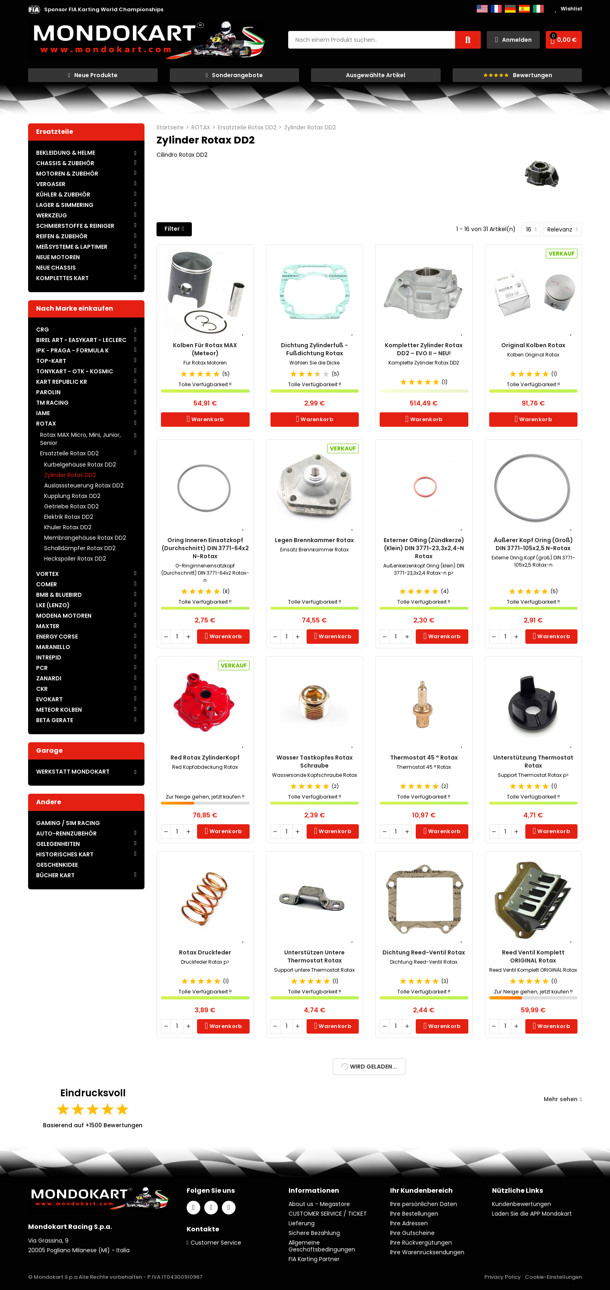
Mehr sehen (563, 1099)
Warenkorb (207, 419)
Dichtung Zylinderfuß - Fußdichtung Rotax (314, 349)
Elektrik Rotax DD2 (68, 517)
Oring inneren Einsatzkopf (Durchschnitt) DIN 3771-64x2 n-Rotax (205, 548)
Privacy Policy (502, 1277)
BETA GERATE (54, 720)
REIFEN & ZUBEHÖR (61, 236)
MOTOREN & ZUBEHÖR (67, 174)
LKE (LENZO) (53, 605)
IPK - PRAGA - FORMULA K (72, 350)
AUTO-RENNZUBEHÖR (66, 833)
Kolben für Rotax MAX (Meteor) (205, 349)
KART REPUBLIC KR (61, 382)
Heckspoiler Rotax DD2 (75, 559)
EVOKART (49, 699)
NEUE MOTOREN (58, 257)
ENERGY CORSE (57, 637)
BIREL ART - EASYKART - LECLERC (81, 340)
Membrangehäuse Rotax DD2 (85, 538)
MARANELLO (53, 647)
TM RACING (52, 403)
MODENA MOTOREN (64, 616)
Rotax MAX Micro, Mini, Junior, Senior (80, 439)
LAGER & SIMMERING (65, 205)
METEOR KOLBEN (59, 710)
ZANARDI (48, 678)
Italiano (538, 9)
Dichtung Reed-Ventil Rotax (423, 952)
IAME (43, 413)
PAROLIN (48, 392)
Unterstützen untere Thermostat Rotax (314, 956)
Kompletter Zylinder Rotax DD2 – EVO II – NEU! (424, 349)
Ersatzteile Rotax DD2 (69, 453)
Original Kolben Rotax (533, 345)
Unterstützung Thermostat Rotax (533, 762)
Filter (172, 229)
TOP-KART (51, 361)
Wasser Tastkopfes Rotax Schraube (315, 762)
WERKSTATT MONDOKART (73, 772)
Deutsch (510, 9)
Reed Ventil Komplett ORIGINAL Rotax (533, 956)
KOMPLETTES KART (62, 278)
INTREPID (48, 657)
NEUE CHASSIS (56, 268)
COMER (46, 584)
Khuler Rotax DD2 (68, 527)
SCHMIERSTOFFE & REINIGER (75, 226)
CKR (42, 689)
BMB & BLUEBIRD (59, 595)
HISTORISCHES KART (65, 854)
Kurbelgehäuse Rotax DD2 (80, 465)
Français (496, 9)
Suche (468, 40)
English (482, 9)
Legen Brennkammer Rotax (314, 540)
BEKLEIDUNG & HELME (65, 153)
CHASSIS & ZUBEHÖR (65, 163)
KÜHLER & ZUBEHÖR (63, 194)
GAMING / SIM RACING (68, 823)
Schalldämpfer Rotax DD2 (80, 548)
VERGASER (50, 184)
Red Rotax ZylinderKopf (205, 758)
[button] (103, 9)
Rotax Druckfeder (205, 952)
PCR (42, 668)
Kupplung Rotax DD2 (72, 496)
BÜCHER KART (55, 875)
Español (524, 9)
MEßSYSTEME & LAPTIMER (72, 247)
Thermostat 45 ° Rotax (424, 758)
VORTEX (47, 574)
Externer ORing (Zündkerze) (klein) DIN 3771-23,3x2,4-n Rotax (424, 548)
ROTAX (46, 424)
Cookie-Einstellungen (553, 1277)
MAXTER (47, 626)
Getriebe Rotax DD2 (71, 506)
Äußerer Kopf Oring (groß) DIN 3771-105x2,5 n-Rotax (533, 544)
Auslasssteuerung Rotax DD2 (84, 485)
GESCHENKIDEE (57, 865)
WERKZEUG (51, 215)
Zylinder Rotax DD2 (70, 475)
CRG (42, 330)
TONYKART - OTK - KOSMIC (74, 371)
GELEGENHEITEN (58, 844)
